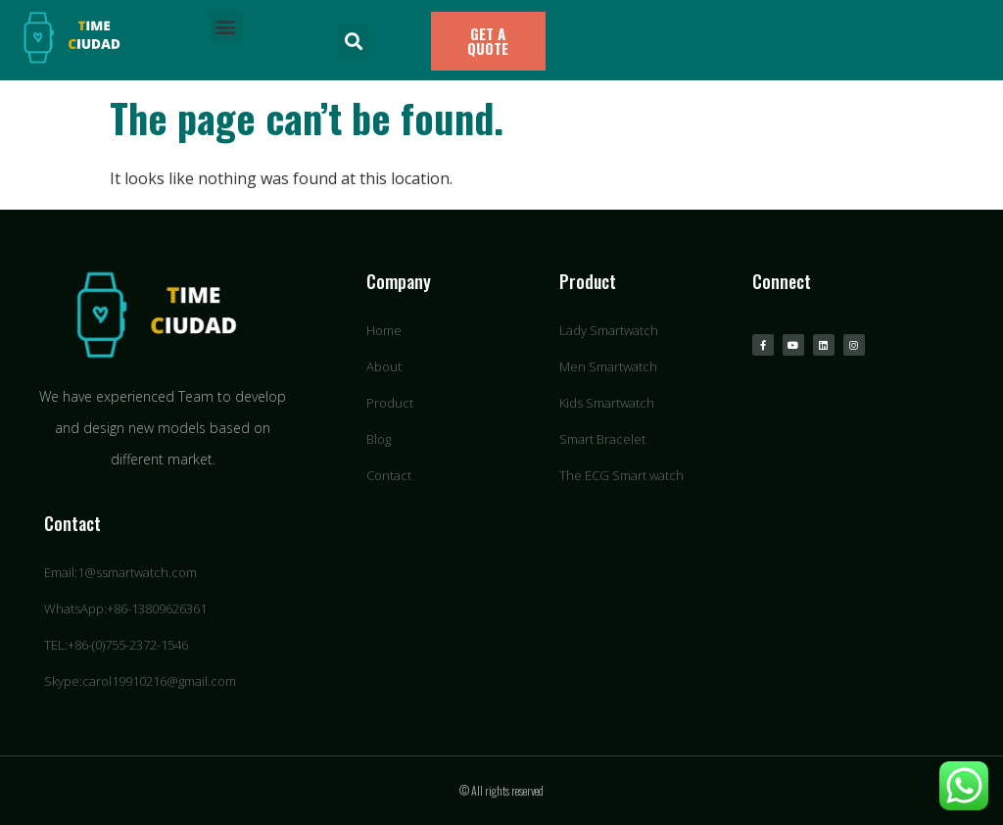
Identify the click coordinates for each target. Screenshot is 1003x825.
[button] (226, 26)
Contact (72, 523)
